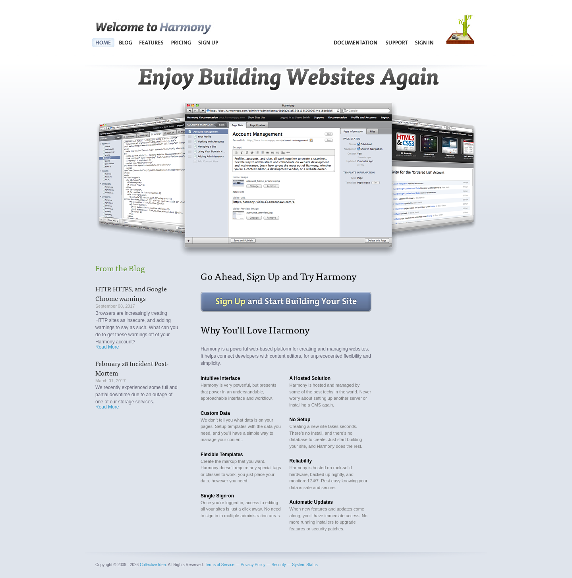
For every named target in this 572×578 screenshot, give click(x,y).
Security (279, 565)
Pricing (181, 42)
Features (152, 42)
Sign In (424, 42)
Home (103, 42)
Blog (125, 42)
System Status (304, 565)
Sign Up (208, 42)
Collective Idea (153, 565)
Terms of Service (219, 565)
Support (396, 42)
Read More (107, 347)
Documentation (356, 42)
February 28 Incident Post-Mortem (131, 368)
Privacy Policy (253, 565)
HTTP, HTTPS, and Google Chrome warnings (131, 293)
